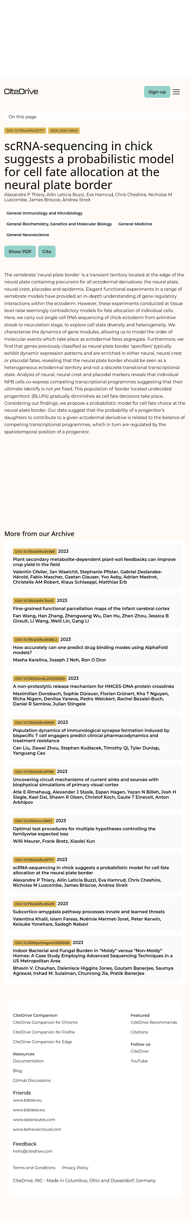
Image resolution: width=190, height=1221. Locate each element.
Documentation (28, 1061)
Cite (46, 251)
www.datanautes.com (34, 1119)
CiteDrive (139, 1051)
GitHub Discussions (32, 1080)
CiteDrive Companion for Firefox (44, 1032)
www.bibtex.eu (27, 1100)
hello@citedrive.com (33, 1151)
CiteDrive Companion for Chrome (45, 1022)
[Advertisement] (95, 40)
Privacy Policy (75, 1167)
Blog (17, 1070)
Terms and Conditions (34, 1167)
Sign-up (157, 92)
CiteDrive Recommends (154, 1022)
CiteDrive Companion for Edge (42, 1041)
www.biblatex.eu (29, 1110)
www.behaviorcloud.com (37, 1129)
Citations (139, 1032)
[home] (21, 92)
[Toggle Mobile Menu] (176, 92)
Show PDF (20, 251)
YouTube (139, 1061)
